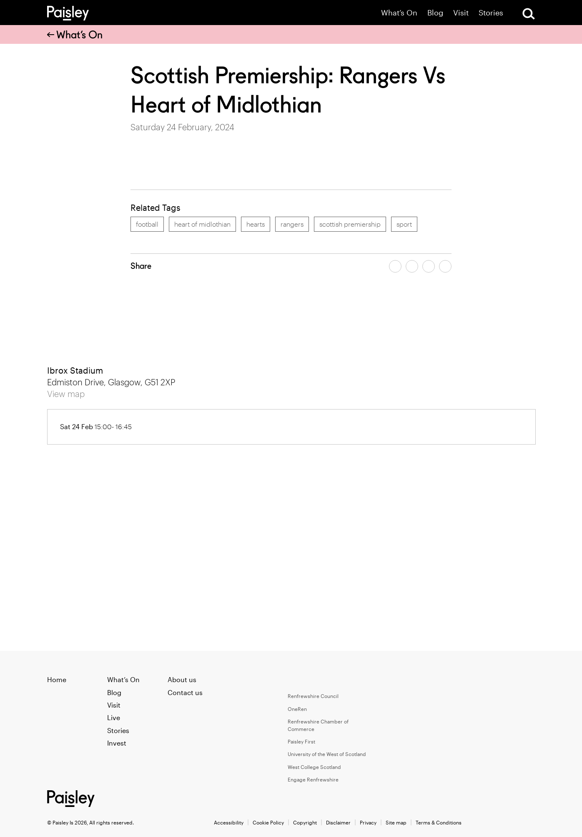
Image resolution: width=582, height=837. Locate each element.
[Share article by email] (428, 266)
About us (182, 679)
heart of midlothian (202, 224)
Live (113, 717)
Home (56, 679)
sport (404, 224)
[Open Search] (528, 14)
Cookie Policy (268, 822)
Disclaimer (338, 822)
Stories (491, 13)
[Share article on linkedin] (445, 266)
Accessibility (228, 822)
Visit (461, 13)
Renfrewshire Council (313, 696)
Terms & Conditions (439, 822)
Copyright (305, 822)
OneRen (297, 709)
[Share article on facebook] (395, 266)
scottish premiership (350, 224)
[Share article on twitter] (412, 266)
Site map (396, 822)
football (147, 224)
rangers (292, 224)
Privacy (368, 822)
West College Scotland (314, 767)
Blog (435, 13)
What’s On (399, 13)
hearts (255, 224)
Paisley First (301, 741)
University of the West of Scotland (327, 754)
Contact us (185, 692)
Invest (116, 743)
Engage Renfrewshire (313, 779)
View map (66, 394)
